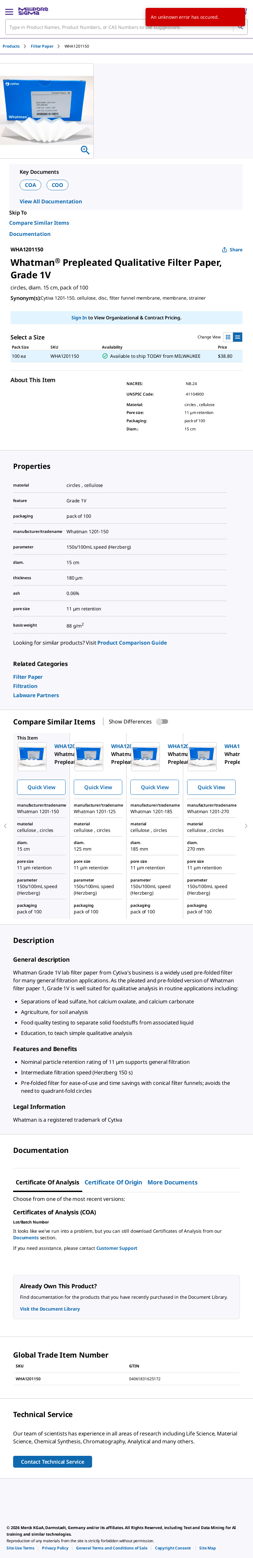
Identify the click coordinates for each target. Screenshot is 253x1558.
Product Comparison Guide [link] (131, 642)
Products (11, 46)
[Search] (240, 27)
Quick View (41, 787)
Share (232, 249)
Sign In (79, 317)
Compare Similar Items (39, 222)
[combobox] (126, 27)
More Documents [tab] (172, 1182)
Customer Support (117, 1248)
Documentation (30, 234)
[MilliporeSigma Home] (33, 11)
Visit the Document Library (50, 1309)
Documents (26, 1237)
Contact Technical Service (52, 1461)
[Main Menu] (9, 11)
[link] (28, 676)
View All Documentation (51, 201)
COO (58, 185)
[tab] (17, 46)
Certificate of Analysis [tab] (47, 1182)
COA (30, 185)
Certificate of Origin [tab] (113, 1182)
